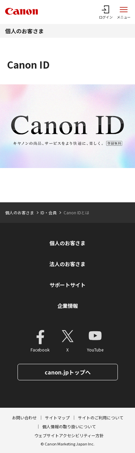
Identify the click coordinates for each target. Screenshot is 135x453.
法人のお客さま (67, 263)
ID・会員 (49, 212)
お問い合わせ (24, 417)
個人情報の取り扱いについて (69, 426)
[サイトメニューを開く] (123, 12)
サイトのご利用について (100, 417)
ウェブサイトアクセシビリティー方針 (69, 435)
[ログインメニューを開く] (105, 12)
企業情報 (67, 305)
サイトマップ (57, 417)
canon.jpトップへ (68, 372)
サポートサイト (67, 284)
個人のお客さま (24, 31)
